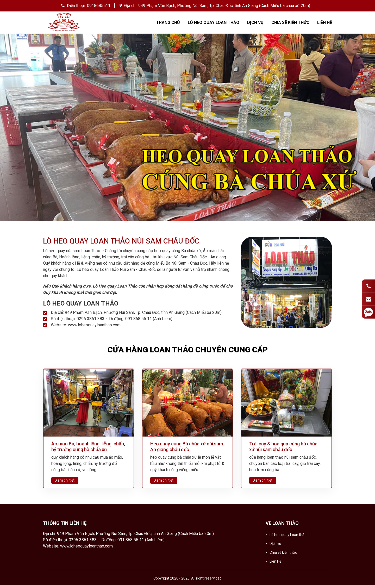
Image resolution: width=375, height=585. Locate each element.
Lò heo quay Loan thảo (213, 22)
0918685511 (98, 5)
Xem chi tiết (64, 480)
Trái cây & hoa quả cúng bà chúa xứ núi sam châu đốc (283, 446)
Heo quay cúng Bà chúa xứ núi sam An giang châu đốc (186, 446)
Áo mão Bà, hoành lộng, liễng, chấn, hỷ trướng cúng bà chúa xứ (88, 446)
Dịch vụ (255, 22)
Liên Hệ (324, 22)
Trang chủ (168, 22)
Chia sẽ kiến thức (290, 22)
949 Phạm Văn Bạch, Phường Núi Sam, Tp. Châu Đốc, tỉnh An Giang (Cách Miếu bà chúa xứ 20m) (224, 5)
